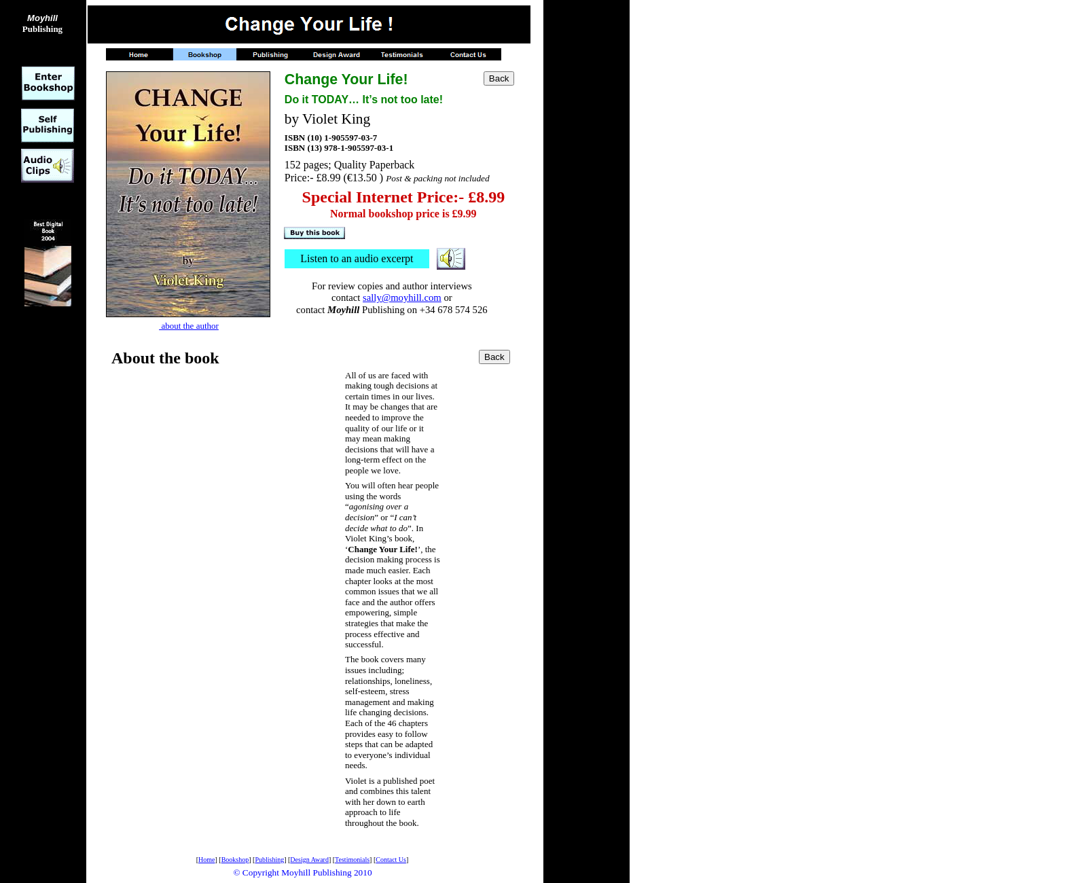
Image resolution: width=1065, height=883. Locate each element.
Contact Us (391, 859)
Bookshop (235, 859)
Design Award (309, 859)
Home (206, 859)
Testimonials (352, 859)
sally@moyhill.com (402, 297)
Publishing (42, 23)
